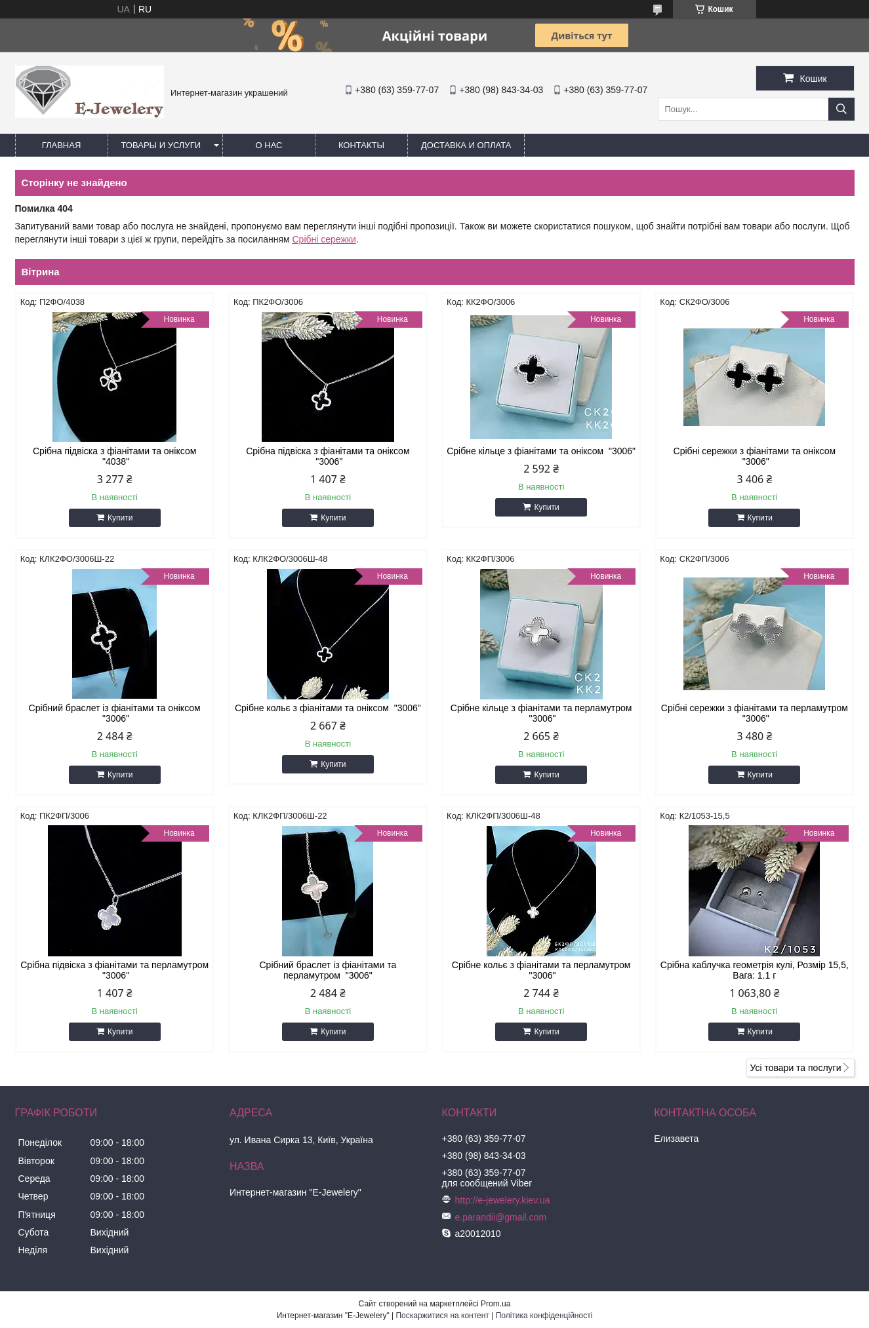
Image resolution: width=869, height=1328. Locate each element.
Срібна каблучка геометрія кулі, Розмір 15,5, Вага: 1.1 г (754, 970)
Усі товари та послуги (795, 1068)
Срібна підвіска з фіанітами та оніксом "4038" (114, 456)
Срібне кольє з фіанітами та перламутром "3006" (541, 970)
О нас (269, 145)
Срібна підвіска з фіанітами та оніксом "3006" (327, 456)
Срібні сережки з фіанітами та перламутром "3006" (754, 713)
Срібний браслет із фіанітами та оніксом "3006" (115, 713)
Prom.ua (495, 1303)
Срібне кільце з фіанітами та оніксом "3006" (541, 451)
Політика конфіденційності (544, 1315)
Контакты (361, 145)
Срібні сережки (323, 239)
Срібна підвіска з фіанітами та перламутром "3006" (114, 970)
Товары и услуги (161, 145)
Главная (61, 145)
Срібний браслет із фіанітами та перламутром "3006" (327, 970)
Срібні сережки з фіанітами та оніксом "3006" (755, 456)
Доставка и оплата (466, 145)
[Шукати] (841, 109)
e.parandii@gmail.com (501, 1217)
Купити (120, 517)
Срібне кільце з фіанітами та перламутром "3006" (541, 713)
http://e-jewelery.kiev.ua (502, 1200)
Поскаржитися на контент (442, 1315)
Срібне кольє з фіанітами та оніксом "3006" (328, 708)
